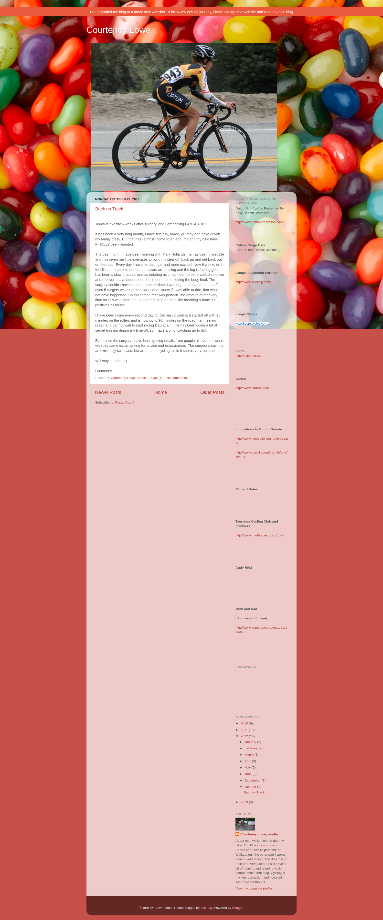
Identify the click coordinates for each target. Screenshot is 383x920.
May (248, 767)
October (251, 787)
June (249, 774)
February (252, 748)
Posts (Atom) (124, 402)
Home (161, 392)
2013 (245, 802)
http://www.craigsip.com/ (253, 282)
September (253, 780)
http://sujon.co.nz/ (248, 355)
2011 (245, 730)
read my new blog (278, 12)
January (251, 742)
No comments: (178, 378)
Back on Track (109, 209)
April (248, 761)
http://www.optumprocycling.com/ (259, 222)
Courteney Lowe (118, 30)
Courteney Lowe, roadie (259, 834)
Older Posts (212, 392)
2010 (245, 723)
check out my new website (234, 12)
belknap (206, 908)
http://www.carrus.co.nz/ (252, 388)
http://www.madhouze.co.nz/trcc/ (259, 535)
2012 (245, 736)
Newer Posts (108, 392)
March (250, 754)
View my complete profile (253, 888)
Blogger (238, 908)
